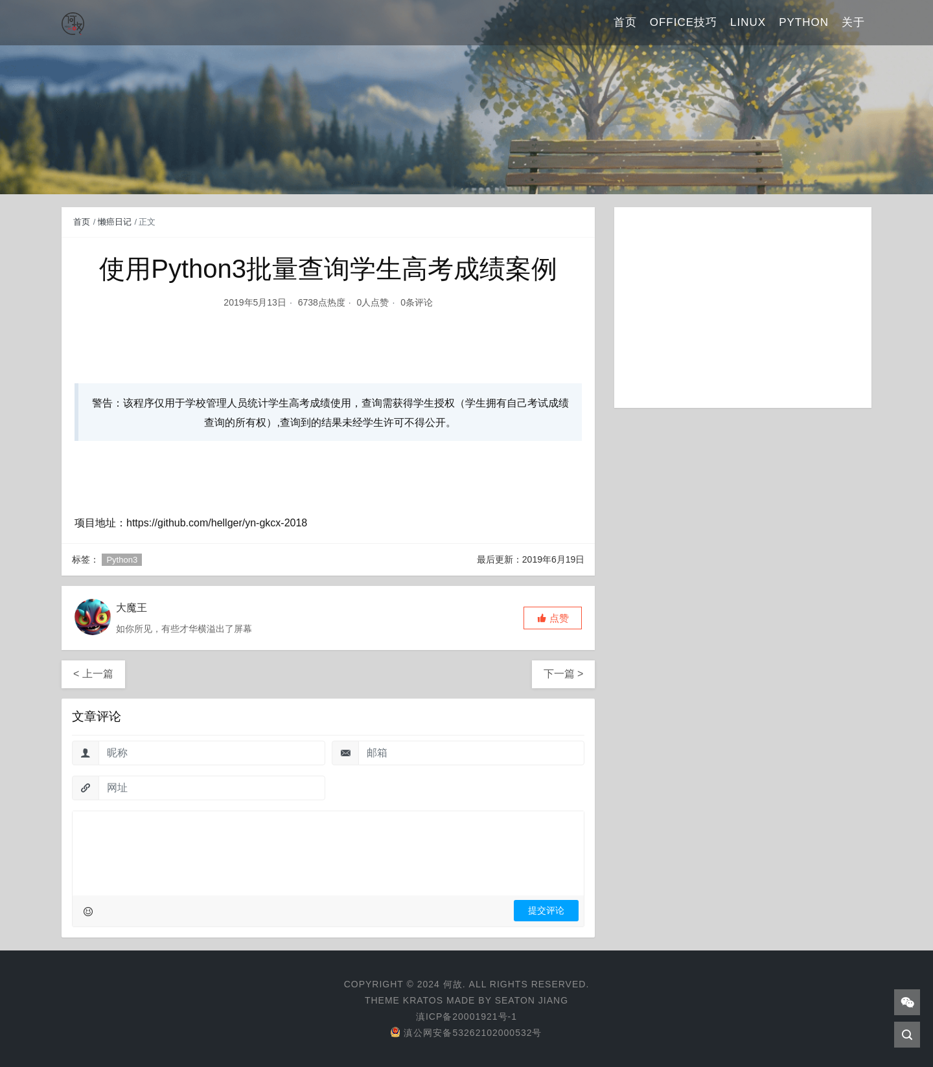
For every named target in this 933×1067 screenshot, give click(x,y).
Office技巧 (683, 22)
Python (804, 22)
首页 (625, 22)
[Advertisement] (743, 307)
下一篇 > (564, 673)
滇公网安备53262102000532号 (466, 1033)
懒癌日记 (115, 222)
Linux (748, 22)
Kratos (423, 1000)
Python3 (121, 560)
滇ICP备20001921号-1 (466, 1016)
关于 (853, 22)
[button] (553, 618)
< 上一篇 (93, 673)
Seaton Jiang (531, 1000)
